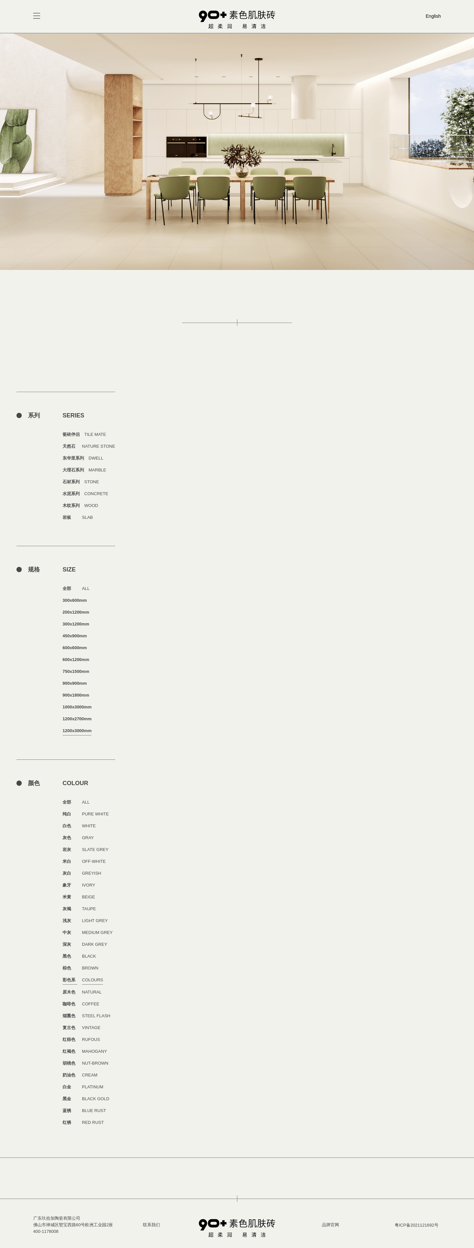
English (433, 16)
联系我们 (151, 1224)
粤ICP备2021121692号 (416, 1225)
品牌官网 (330, 1224)
